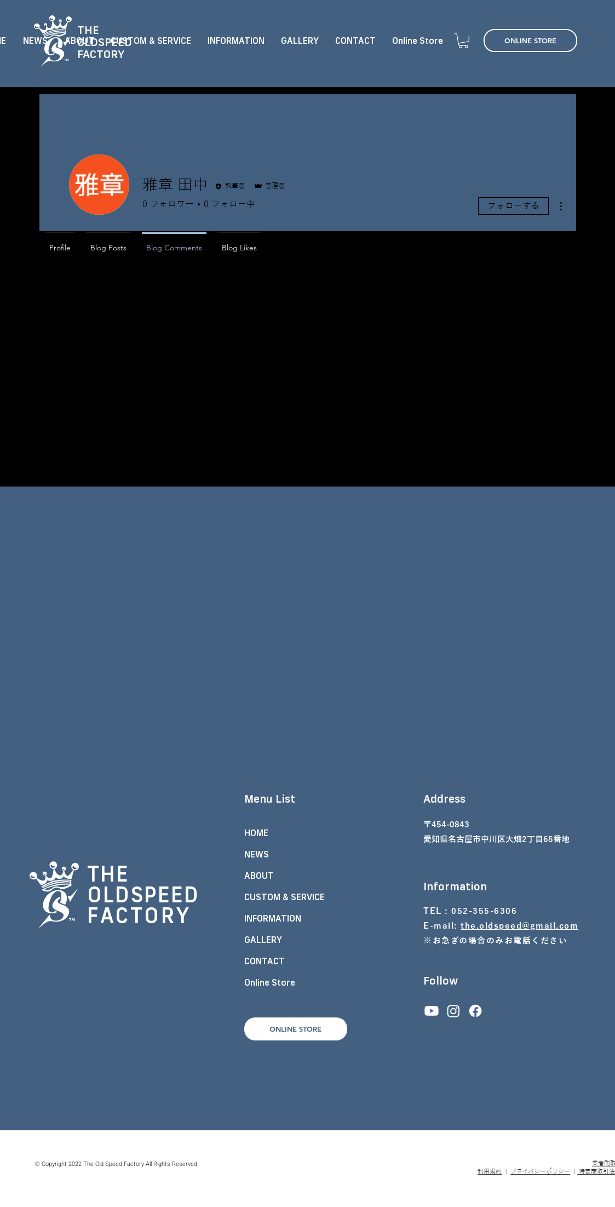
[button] (463, 40)
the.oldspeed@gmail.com (519, 926)
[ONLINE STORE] (530, 40)
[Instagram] (453, 1011)
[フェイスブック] (475, 1011)
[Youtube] (431, 1011)
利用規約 (490, 1171)
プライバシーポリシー (540, 1171)
